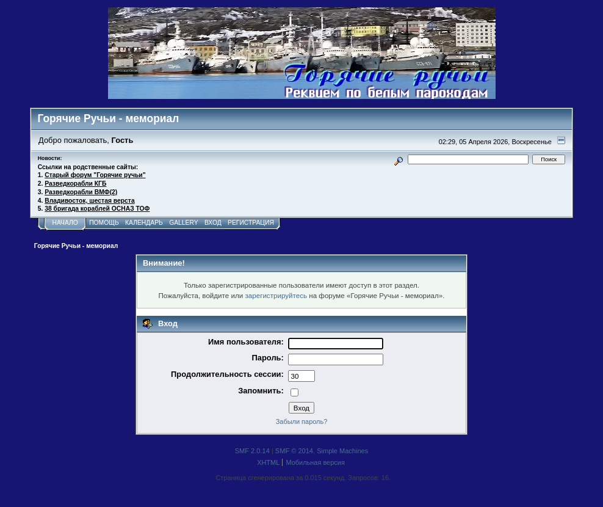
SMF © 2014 (294, 450)
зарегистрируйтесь (276, 295)
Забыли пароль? (302, 421)
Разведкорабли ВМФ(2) (81, 192)
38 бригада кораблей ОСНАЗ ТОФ (97, 208)
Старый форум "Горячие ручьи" (95, 175)
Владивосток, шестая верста (89, 200)
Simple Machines (342, 450)
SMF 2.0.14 (252, 450)
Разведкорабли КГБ (75, 183)
